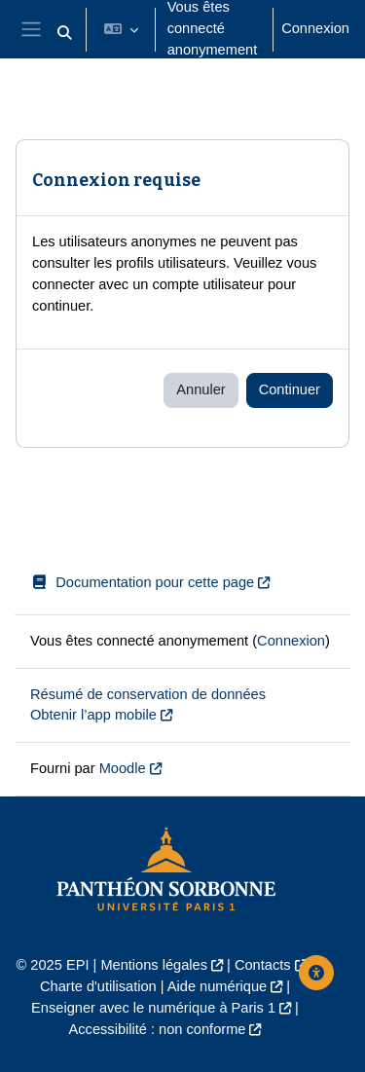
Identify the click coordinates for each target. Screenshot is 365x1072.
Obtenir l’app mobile (93, 714)
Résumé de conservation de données (148, 694)
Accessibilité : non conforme (157, 1029)
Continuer (289, 389)
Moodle (122, 768)
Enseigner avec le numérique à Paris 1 (153, 1008)
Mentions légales (153, 965)
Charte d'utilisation (98, 986)
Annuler (200, 389)
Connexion (315, 28)
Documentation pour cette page (142, 582)
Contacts (263, 965)
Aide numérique (217, 986)
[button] (64, 33)
